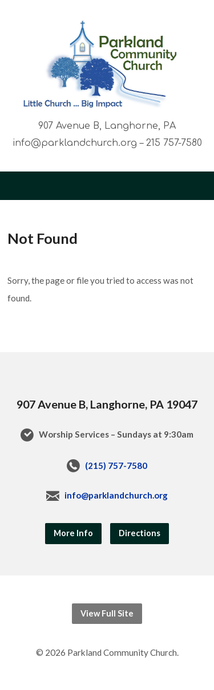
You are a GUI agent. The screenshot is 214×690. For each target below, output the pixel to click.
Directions (139, 533)
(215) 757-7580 (116, 465)
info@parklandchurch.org (116, 495)
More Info (73, 533)
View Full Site (107, 613)
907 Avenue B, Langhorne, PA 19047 (107, 404)
